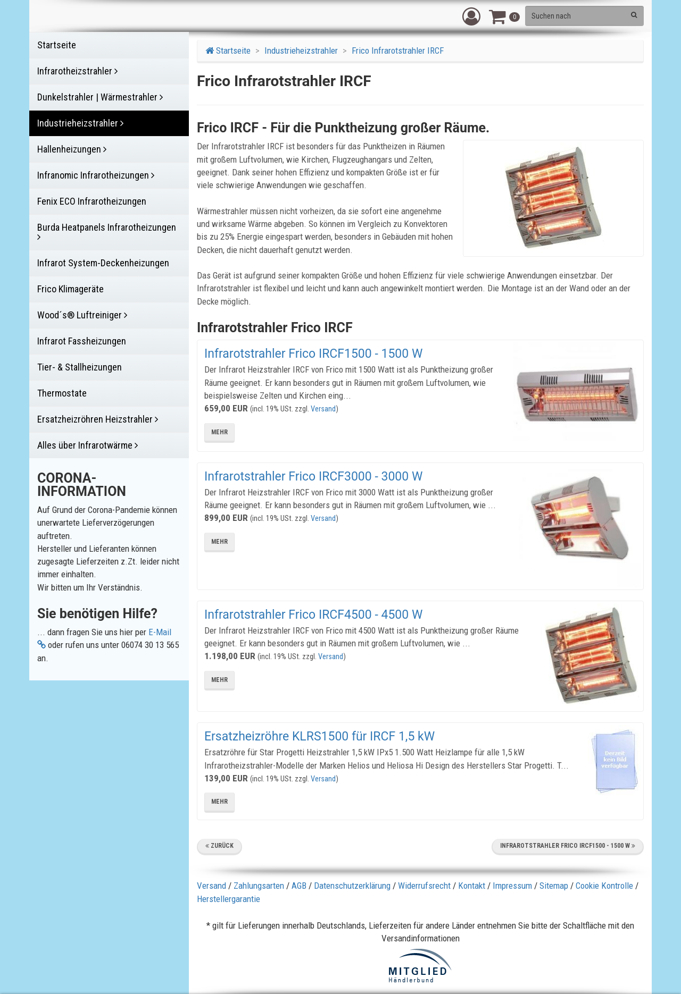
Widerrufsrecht (424, 885)
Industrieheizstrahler (301, 50)
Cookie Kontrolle (604, 885)
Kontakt (471, 885)
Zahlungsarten (259, 885)
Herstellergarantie (228, 899)
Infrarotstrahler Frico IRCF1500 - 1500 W (313, 354)
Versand (323, 409)
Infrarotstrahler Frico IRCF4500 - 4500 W (313, 615)
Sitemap (553, 885)
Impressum (512, 885)
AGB (299, 885)
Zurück (219, 845)
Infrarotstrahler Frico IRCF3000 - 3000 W (313, 476)
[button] (471, 16)
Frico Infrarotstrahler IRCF (398, 50)
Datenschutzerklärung (352, 885)
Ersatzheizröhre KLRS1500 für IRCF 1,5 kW (319, 736)
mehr (219, 432)
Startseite (228, 50)
